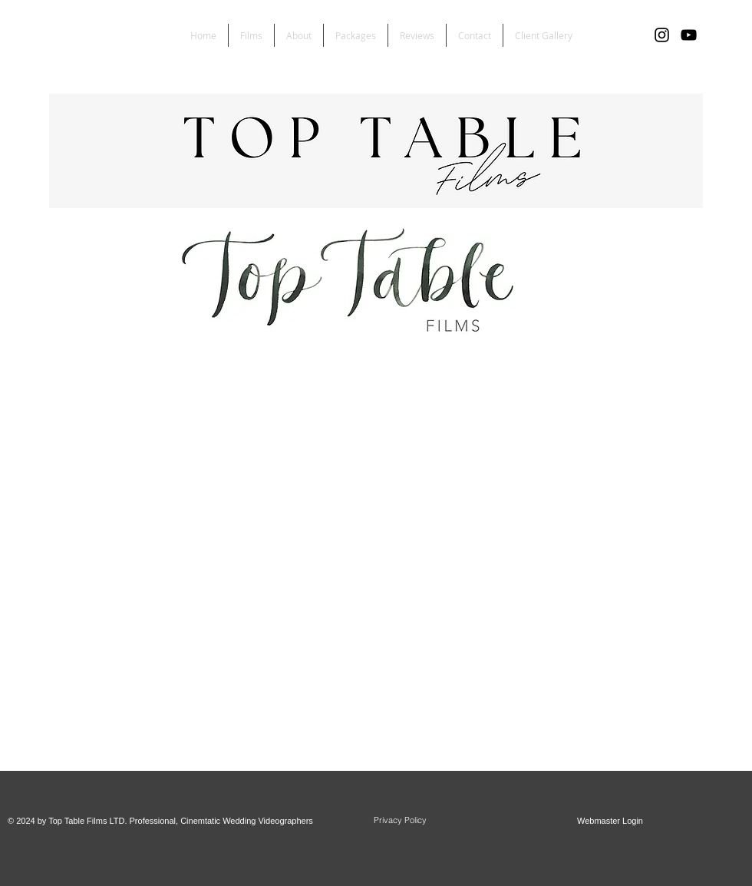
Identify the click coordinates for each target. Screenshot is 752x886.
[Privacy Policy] (399, 820)
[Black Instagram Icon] (661, 35)
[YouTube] (688, 35)
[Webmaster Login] (610, 821)
